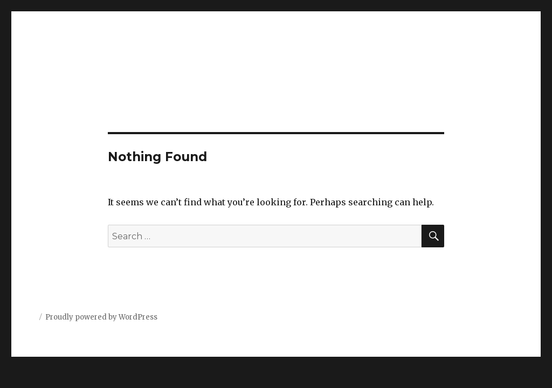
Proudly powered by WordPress (101, 317)
